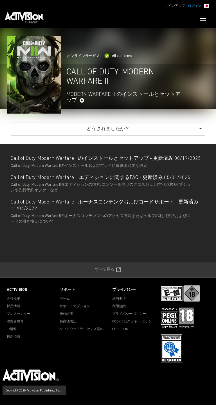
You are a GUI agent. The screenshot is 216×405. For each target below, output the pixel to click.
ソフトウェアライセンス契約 (82, 329)
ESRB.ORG (120, 329)
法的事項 (119, 298)
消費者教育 (15, 321)
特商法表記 (68, 321)
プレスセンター (18, 314)
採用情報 (13, 306)
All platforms (118, 56)
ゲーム (65, 298)
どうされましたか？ (144, 129)
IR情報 (12, 329)
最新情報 (13, 336)
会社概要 (13, 298)
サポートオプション (75, 306)
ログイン (194, 6)
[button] (206, 5)
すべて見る (108, 270)
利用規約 (119, 306)
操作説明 (66, 314)
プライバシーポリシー (129, 314)
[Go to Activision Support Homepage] (27, 19)
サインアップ (175, 6)
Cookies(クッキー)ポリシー (133, 321)
